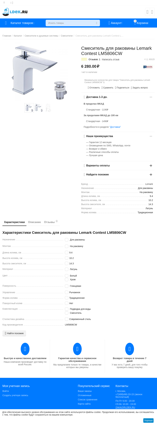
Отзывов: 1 (94, 59)
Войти (5, 391)
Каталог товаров (22, 23)
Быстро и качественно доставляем (25, 358)
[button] (122, 87)
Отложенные (84, 395)
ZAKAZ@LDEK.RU (125, 407)
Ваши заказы (85, 391)
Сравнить (107, 87)
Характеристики (14, 222)
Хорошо (148, 420)
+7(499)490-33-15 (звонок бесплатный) (129, 395)
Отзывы (51, 222)
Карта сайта (84, 403)
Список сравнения (87, 399)
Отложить (94, 87)
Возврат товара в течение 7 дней (129, 359)
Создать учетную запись (15, 395)
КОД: (146, 59)
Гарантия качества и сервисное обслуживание (77, 359)
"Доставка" (115, 127)
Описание (34, 222)
